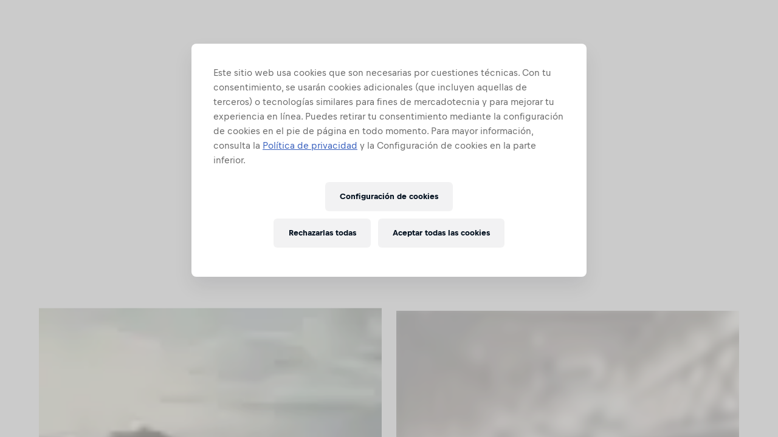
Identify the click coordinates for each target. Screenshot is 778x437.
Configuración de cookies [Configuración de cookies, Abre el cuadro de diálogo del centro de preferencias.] (389, 196)
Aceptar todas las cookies (441, 232)
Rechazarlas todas (322, 232)
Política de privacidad (310, 145)
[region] (389, 160)
